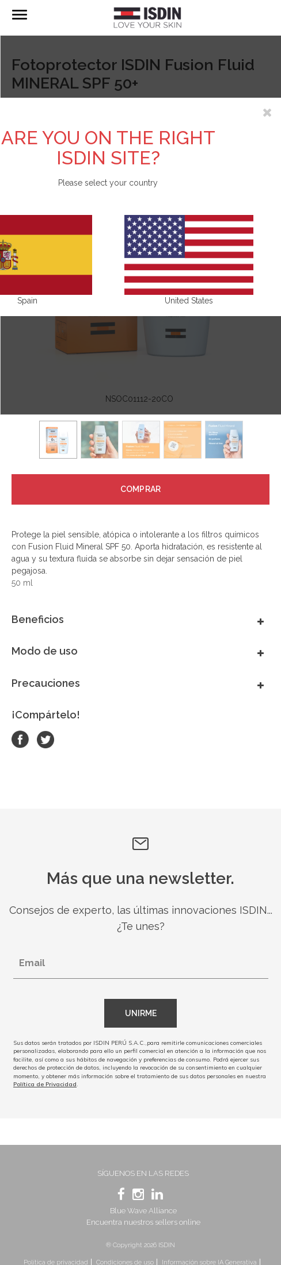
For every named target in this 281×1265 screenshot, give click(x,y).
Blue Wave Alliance (143, 1210)
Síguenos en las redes (143, 1173)
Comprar (140, 489)
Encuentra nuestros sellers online (143, 1222)
